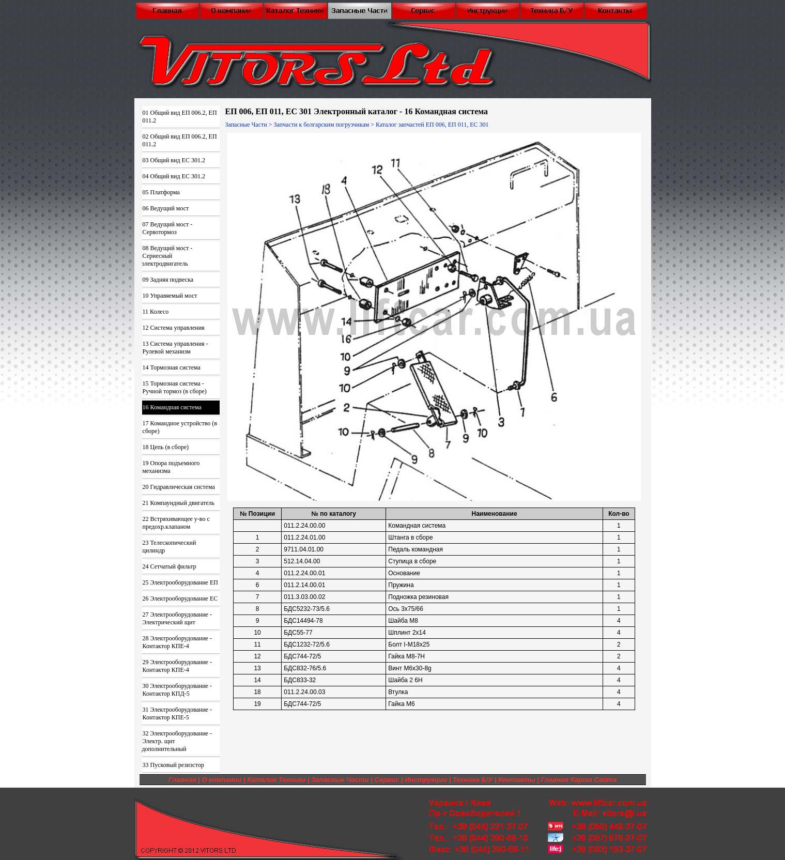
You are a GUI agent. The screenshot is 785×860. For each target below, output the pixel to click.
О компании (221, 780)
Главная (182, 780)
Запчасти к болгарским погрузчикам (321, 124)
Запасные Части (246, 124)
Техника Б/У (472, 780)
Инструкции (426, 780)
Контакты (516, 780)
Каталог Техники (276, 780)
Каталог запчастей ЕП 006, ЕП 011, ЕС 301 (432, 124)
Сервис (386, 780)
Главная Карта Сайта (579, 780)
